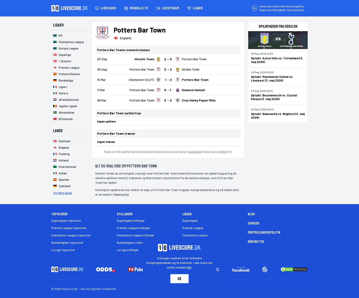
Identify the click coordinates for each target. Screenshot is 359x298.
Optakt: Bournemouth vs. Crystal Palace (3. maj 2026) (274, 97)
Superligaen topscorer (66, 220)
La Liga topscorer (63, 250)
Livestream (167, 8)
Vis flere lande (62, 193)
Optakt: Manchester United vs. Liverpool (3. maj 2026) (272, 78)
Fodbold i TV (136, 8)
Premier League (192, 228)
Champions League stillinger (135, 235)
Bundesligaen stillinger (132, 242)
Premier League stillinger (133, 228)
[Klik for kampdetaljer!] (168, 59)
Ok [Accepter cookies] (179, 278)
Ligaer (195, 8)
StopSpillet (194, 151)
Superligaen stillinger (131, 220)
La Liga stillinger (128, 250)
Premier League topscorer (69, 228)
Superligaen (190, 220)
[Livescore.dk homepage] (69, 8)
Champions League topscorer (71, 235)
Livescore (105, 8)
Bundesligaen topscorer (67, 242)
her (189, 267)
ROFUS (223, 151)
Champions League (194, 235)
